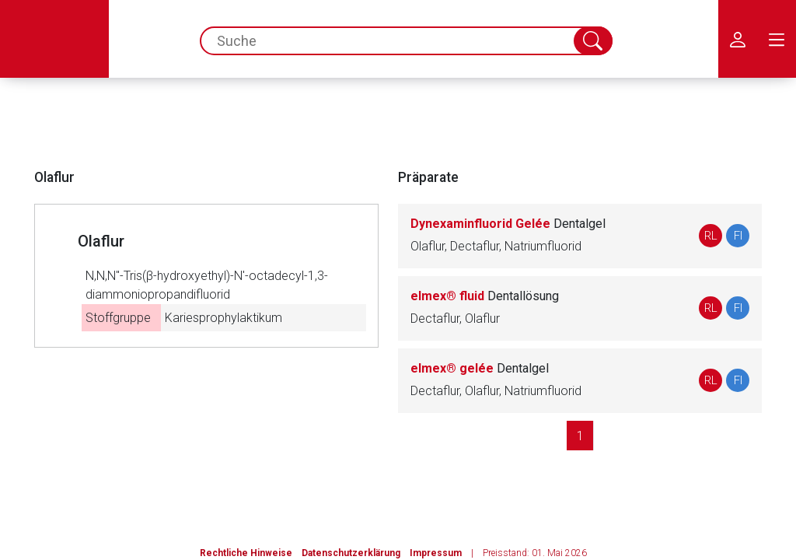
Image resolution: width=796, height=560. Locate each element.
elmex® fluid (484, 296)
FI (738, 236)
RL (710, 236)
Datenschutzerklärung (351, 553)
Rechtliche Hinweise (246, 553)
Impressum (436, 553)
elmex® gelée (479, 368)
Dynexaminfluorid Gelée (508, 223)
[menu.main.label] (776, 39)
